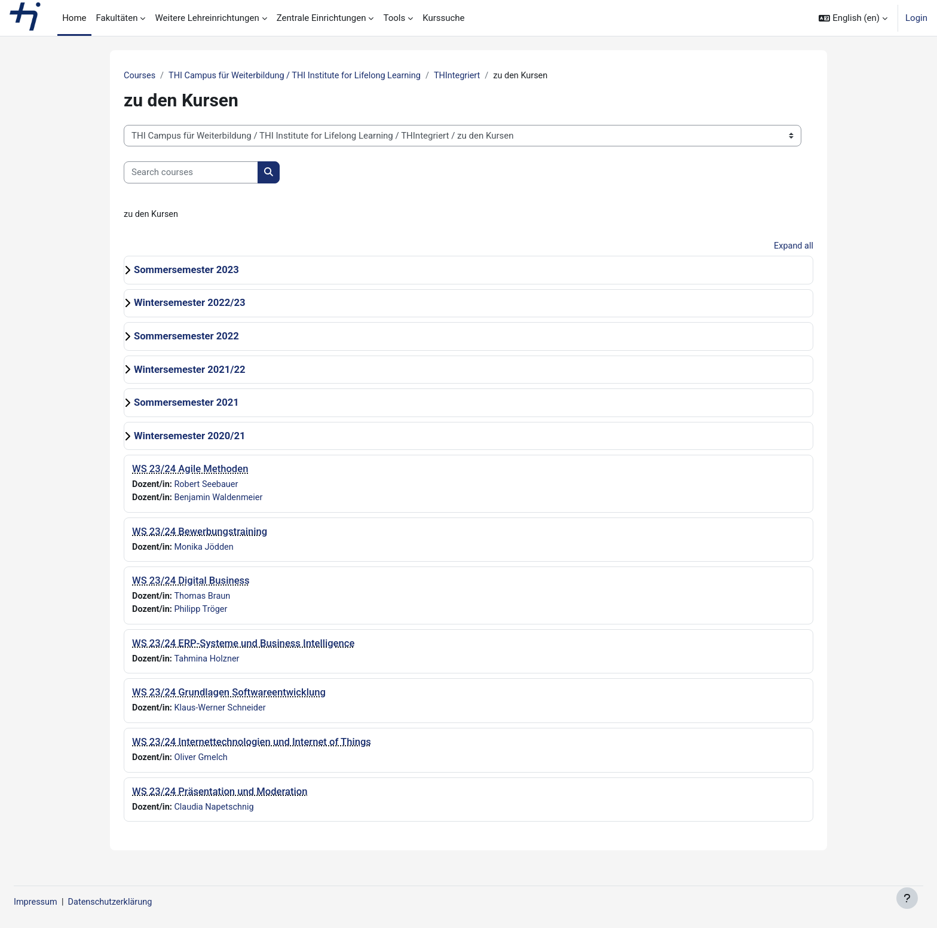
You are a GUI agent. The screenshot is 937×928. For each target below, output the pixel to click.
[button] (853, 18)
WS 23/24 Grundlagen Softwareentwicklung (229, 697)
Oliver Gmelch (203, 762)
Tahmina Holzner (209, 662)
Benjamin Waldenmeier (222, 499)
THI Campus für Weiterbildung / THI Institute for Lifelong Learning (300, 76)
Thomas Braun (205, 599)
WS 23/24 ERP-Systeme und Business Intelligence (243, 647)
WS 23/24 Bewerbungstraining (199, 534)
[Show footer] (907, 898)
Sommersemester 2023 (186, 271)
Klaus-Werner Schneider (223, 713)
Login (916, 18)
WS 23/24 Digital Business (191, 583)
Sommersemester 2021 (186, 404)
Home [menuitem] (74, 18)
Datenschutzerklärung (142, 902)
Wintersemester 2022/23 (190, 304)
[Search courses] (191, 173)
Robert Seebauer (209, 486)
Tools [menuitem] (394, 18)
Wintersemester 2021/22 (190, 370)
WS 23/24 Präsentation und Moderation (219, 797)
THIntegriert (468, 76)
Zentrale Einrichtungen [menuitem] (321, 18)
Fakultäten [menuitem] (117, 18)
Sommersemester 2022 (186, 337)
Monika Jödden (206, 549)
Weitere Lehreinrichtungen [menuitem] (207, 18)
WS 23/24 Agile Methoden (190, 470)
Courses (140, 76)
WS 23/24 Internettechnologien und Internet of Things (251, 746)
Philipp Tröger (203, 613)
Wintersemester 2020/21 (190, 437)
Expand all (793, 247)
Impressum (64, 902)
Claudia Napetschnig (217, 812)
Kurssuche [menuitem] (443, 18)
